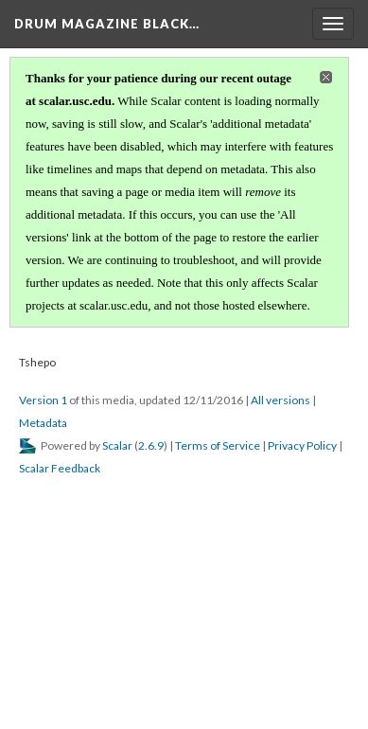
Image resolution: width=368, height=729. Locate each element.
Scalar (117, 445)
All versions (280, 400)
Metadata (43, 423)
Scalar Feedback (59, 468)
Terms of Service (217, 445)
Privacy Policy (302, 445)
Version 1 (43, 400)
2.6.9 (151, 445)
